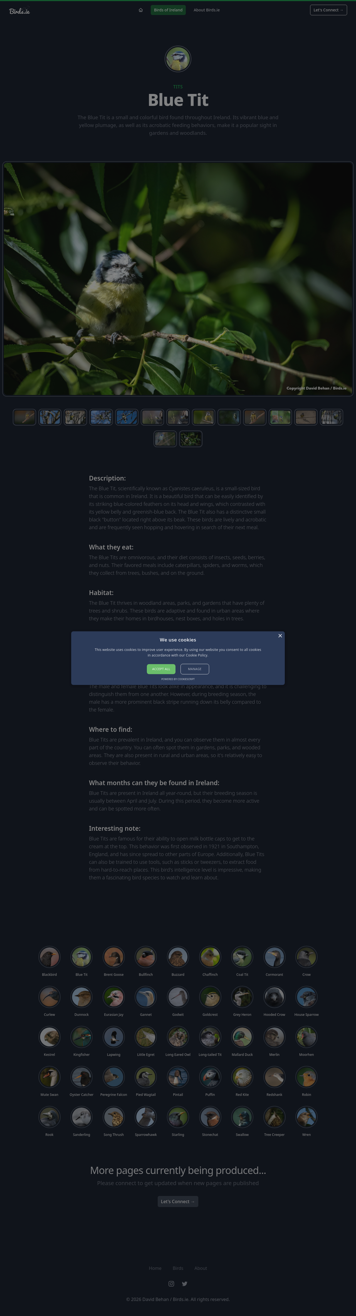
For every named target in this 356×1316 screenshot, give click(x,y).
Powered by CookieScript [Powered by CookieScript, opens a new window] (178, 679)
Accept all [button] (161, 669)
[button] (178, 658)
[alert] (178, 658)
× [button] (280, 636)
